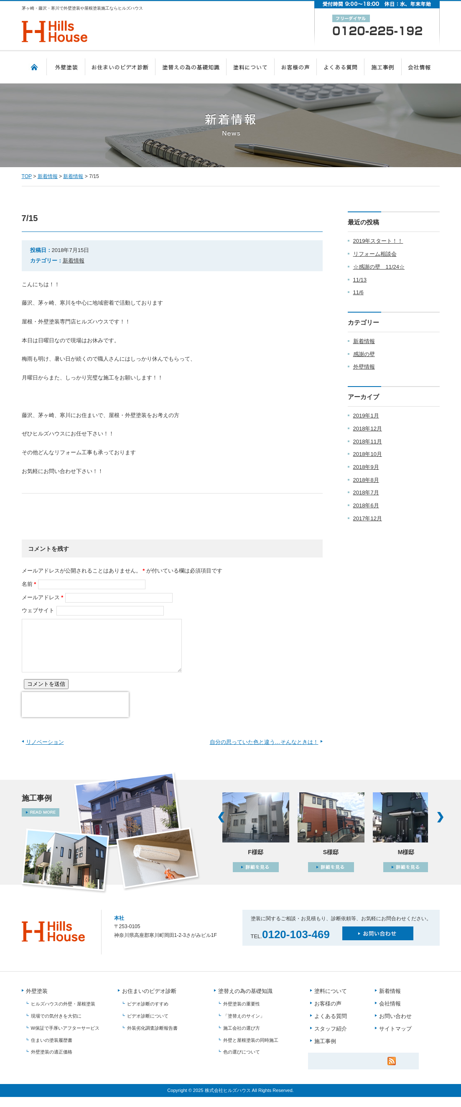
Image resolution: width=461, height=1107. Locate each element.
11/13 (360, 280)
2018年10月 (367, 454)
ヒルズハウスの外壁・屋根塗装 (63, 1014)
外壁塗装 (66, 67)
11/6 (358, 292)
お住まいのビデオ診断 (120, 67)
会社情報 (421, 67)
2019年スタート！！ (378, 241)
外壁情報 (364, 367)
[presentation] (75, 714)
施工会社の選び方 (241, 1038)
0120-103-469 (296, 944)
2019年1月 (366, 415)
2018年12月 (367, 428)
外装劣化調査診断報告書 (152, 1038)
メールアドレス (41, 597)
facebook (93, 506)
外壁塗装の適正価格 (51, 1061)
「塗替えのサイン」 (244, 1025)
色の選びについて (241, 1061)
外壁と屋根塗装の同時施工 (250, 1050)
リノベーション (45, 752)
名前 (27, 584)
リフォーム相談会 (375, 254)
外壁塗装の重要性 (241, 1014)
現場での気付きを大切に (56, 1025)
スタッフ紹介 (330, 1039)
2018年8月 (366, 480)
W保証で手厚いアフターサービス (65, 1038)
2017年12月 (367, 518)
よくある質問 (340, 67)
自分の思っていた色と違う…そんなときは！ (264, 752)
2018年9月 (366, 467)
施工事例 (383, 67)
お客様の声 (296, 67)
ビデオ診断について (147, 1025)
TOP (34, 67)
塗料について (251, 67)
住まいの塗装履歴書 (51, 1050)
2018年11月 (367, 441)
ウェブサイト (38, 610)
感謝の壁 (364, 354)
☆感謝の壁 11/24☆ (379, 267)
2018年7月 (366, 492)
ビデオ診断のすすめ (147, 1014)
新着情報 (48, 176)
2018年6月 (366, 505)
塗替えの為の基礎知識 (191, 67)
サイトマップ (395, 1039)
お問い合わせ (395, 1026)
